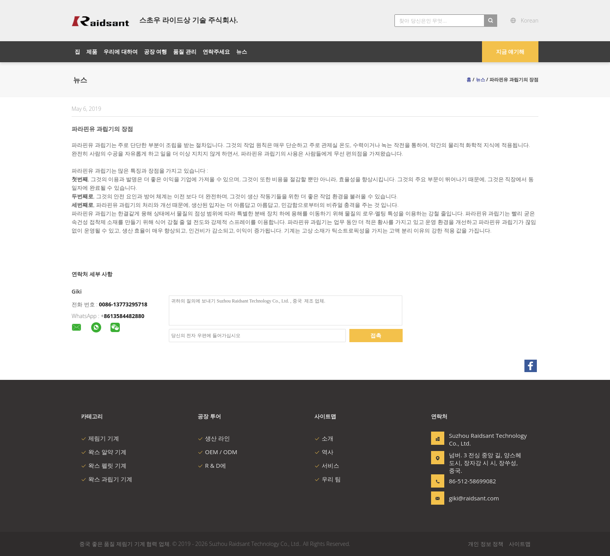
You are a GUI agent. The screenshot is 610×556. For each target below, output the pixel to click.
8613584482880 (124, 316)
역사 (323, 452)
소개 (323, 438)
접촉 (375, 335)
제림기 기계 (100, 438)
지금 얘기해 (510, 51)
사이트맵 (520, 543)
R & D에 (212, 465)
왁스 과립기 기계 (106, 479)
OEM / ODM (217, 452)
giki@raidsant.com (473, 498)
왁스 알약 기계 (103, 452)
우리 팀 (327, 479)
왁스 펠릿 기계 (103, 465)
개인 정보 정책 (485, 543)
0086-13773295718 (123, 304)
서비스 (326, 465)
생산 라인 (214, 438)
